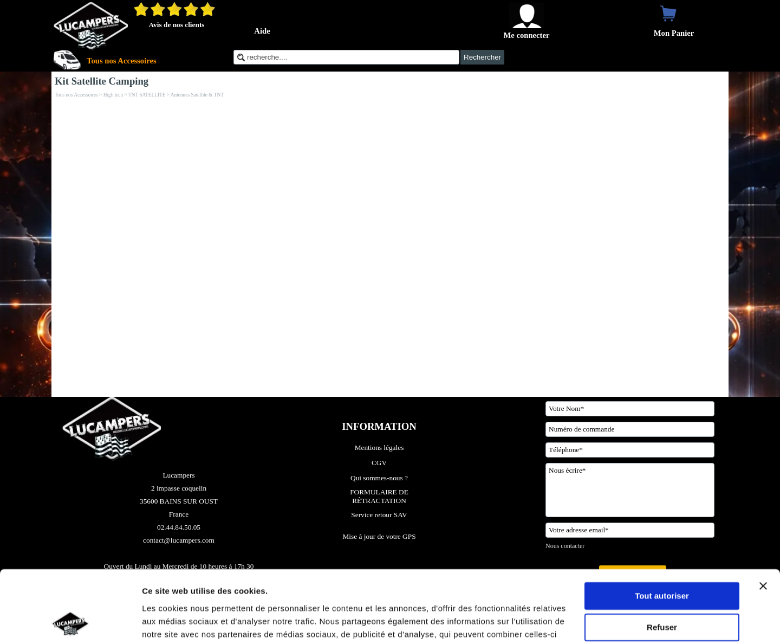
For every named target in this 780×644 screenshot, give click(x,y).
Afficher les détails (178, 622)
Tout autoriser (662, 528)
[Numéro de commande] (629, 429)
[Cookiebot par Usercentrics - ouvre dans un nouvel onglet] (70, 623)
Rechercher (482, 57)
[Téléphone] (629, 450)
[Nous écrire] (629, 490)
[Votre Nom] (629, 408)
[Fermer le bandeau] (763, 518)
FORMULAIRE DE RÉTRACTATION (380, 496)
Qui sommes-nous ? (379, 478)
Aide (262, 31)
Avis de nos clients (176, 25)
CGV (379, 463)
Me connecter (526, 35)
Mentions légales (379, 447)
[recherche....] (346, 57)
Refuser (662, 559)
